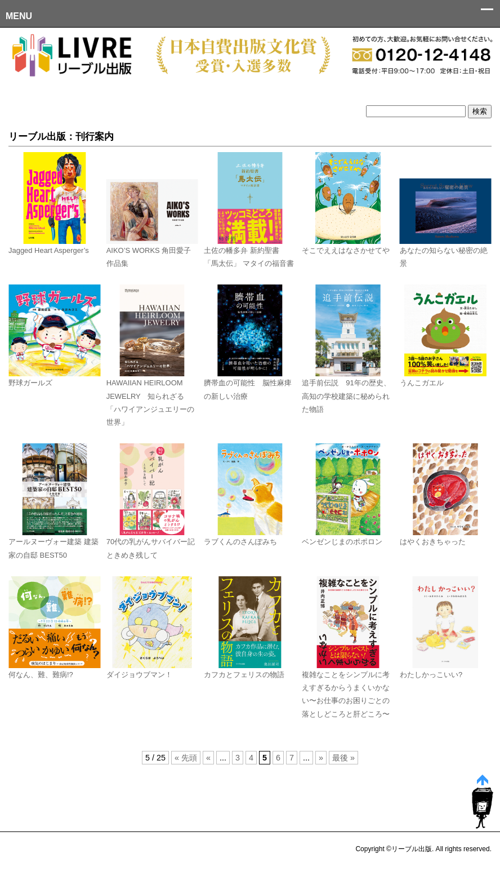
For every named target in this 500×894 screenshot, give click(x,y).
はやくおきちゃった (433, 541)
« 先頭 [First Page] (186, 757)
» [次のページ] (321, 757)
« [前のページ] (208, 757)
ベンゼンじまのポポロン (342, 541)
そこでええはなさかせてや (346, 250)
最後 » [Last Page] (343, 757)
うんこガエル (422, 383)
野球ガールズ (30, 383)
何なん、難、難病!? (40, 674)
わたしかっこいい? (431, 674)
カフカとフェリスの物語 (244, 674)
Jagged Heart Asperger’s (48, 250)
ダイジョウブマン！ (139, 674)
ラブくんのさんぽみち (240, 541)
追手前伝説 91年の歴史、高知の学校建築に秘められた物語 (346, 396)
